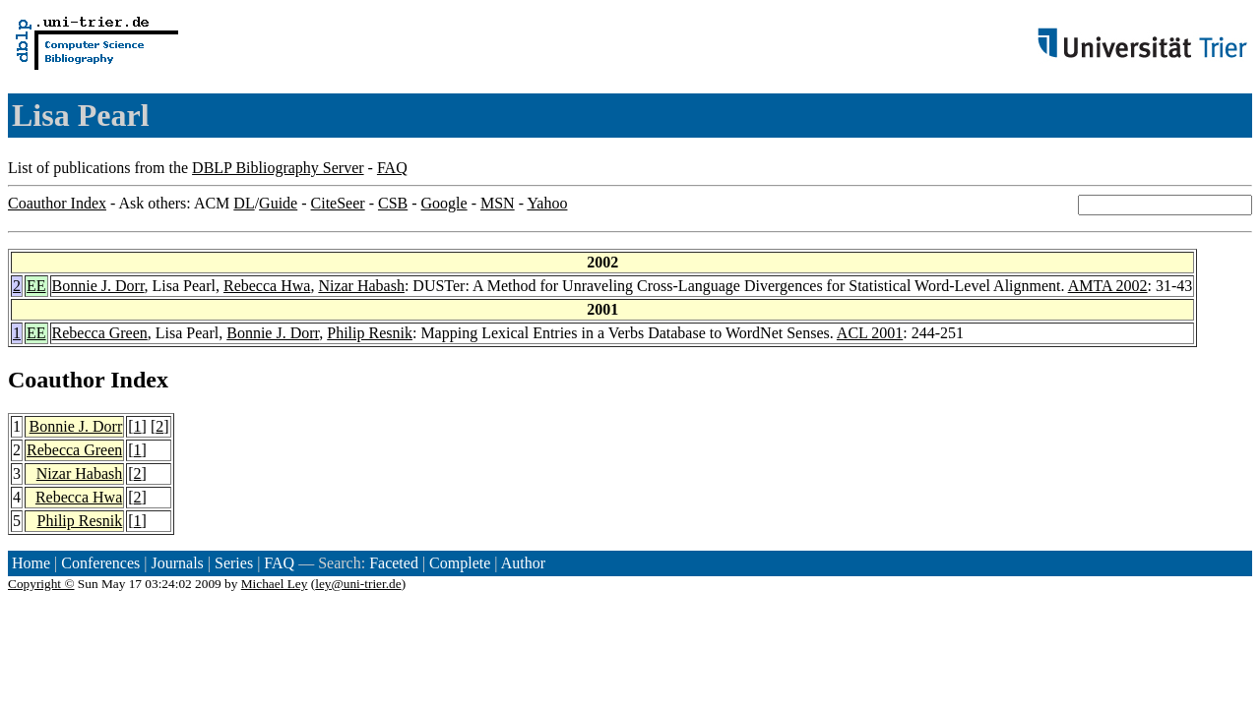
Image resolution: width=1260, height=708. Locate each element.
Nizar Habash (361, 285)
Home (31, 563)
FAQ (392, 167)
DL (243, 203)
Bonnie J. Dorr (98, 285)
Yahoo (547, 203)
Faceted (393, 563)
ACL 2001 (870, 332)
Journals (177, 563)
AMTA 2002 (1108, 285)
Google (444, 203)
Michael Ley (274, 583)
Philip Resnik (369, 332)
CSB (393, 203)
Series (234, 563)
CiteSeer (338, 203)
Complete (459, 563)
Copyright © (41, 583)
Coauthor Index (57, 203)
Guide (278, 203)
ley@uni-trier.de (358, 583)
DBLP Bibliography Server (278, 167)
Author (523, 563)
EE (36, 285)
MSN (497, 203)
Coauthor (56, 379)
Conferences (100, 563)
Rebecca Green (100, 332)
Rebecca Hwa (266, 285)
